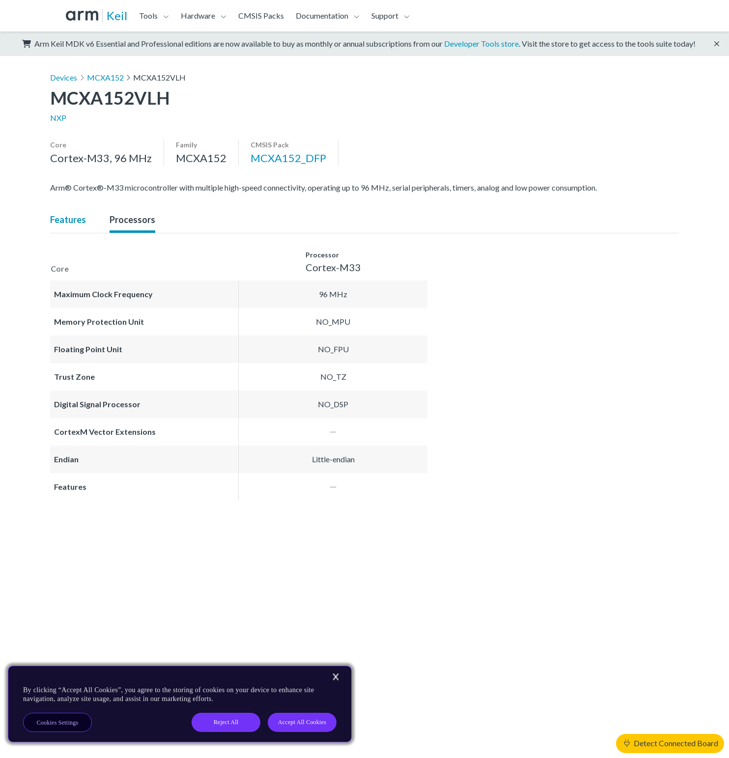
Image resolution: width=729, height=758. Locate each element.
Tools (148, 15)
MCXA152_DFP (288, 158)
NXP (58, 117)
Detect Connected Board (671, 743)
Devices (63, 77)
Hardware (198, 15)
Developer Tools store (481, 43)
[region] (180, 704)
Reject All (226, 722)
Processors (132, 219)
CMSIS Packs (261, 15)
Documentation (322, 15)
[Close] (335, 677)
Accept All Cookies (302, 722)
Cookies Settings (58, 722)
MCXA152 (105, 77)
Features (68, 219)
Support (384, 15)
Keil (117, 15)
